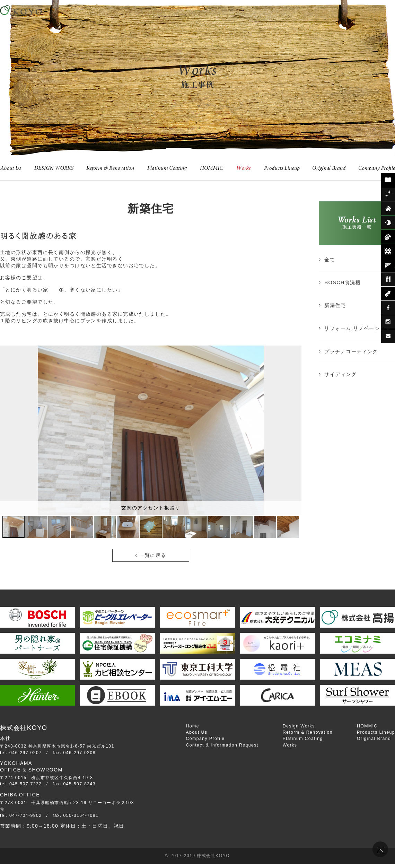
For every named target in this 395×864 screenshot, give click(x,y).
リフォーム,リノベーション (357, 328)
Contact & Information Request (222, 745)
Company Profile (205, 738)
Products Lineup (376, 732)
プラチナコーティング (351, 351)
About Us (197, 732)
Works (290, 745)
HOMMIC (367, 726)
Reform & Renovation (308, 732)
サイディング (340, 374)
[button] (295, 430)
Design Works (299, 726)
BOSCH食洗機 (342, 282)
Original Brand (374, 738)
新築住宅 (335, 305)
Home (192, 726)
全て (329, 259)
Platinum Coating (303, 738)
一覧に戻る (150, 555)
